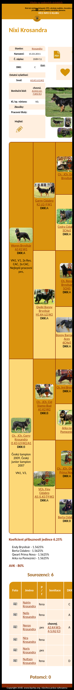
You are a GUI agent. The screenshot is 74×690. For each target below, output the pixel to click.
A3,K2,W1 (21, 249)
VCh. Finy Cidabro (44, 491)
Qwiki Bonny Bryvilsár (44, 309)
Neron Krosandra (29, 627)
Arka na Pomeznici (66, 430)
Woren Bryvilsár (21, 245)
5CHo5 (67, 230)
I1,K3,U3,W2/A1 (21, 443)
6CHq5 (67, 342)
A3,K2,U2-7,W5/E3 (37, 92)
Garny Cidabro (44, 200)
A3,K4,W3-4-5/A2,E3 (54, 629)
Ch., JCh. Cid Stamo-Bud (44, 404)
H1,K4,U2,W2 (44, 314)
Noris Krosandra (29, 650)
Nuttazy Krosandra (29, 661)
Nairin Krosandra (29, 604)
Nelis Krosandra (29, 615)
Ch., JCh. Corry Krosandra (21, 437)
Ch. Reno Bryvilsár (67, 283)
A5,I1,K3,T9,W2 (44, 496)
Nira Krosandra (29, 640)
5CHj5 (67, 288)
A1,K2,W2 (44, 409)
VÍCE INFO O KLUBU (48, 13)
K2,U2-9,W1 (44, 204)
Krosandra (37, 48)
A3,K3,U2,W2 (37, 80)
